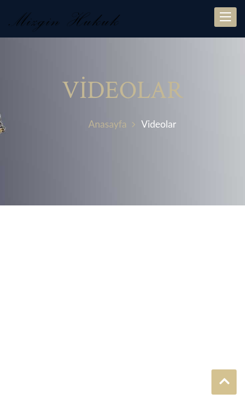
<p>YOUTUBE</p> (122, 310)
